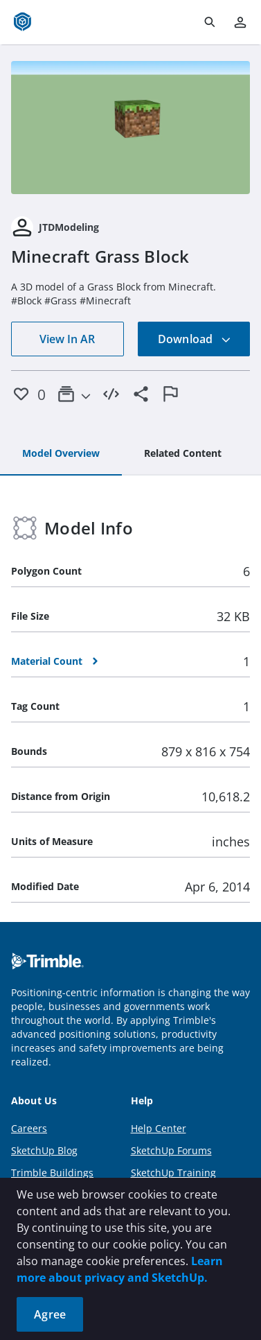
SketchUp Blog (44, 1150)
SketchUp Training (173, 1172)
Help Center (158, 1128)
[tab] (61, 454)
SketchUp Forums (171, 1150)
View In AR (67, 339)
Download (194, 339)
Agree (50, 1314)
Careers (29, 1128)
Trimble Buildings (52, 1172)
